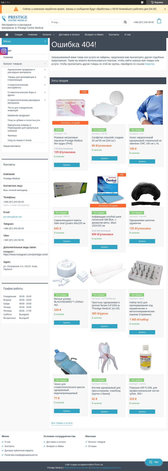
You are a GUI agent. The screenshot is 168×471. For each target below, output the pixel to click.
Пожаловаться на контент (76, 468)
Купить (66, 165)
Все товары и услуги (62, 423)
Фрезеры (12, 135)
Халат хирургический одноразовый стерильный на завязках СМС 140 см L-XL (145, 140)
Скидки (19, 34)
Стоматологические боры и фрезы (22, 93)
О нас (127, 34)
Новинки (32, 34)
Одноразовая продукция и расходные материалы (21, 71)
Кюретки (149, 64)
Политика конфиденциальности (21, 455)
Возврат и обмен (94, 34)
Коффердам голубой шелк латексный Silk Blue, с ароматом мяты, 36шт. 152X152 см (106, 221)
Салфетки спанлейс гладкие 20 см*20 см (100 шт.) (107, 139)
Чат (153, 462)
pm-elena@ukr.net (12, 216)
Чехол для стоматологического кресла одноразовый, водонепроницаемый (69, 389)
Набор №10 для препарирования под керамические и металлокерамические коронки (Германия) (141, 308)
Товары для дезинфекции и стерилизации (22, 78)
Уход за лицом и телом (19, 140)
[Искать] (125, 22)
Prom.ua (98, 464)
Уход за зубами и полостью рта (24, 120)
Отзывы (92, 446)
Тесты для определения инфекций (20, 109)
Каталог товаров (12, 63)
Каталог (47, 34)
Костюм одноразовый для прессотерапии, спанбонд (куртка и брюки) (106, 390)
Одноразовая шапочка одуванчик (141, 222)
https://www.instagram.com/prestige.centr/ (25, 254)
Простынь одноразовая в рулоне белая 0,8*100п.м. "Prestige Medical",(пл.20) (106, 305)
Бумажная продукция (18, 115)
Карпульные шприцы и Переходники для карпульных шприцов (23, 128)
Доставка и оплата (69, 34)
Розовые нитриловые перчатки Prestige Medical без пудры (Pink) (68, 140)
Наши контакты (11, 146)
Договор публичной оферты (19, 450)
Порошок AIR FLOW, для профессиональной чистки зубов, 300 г (144, 390)
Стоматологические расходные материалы (24, 101)
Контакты (114, 34)
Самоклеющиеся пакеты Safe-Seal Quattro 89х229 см (69, 222)
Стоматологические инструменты (18, 86)
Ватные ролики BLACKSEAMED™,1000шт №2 (68, 301)
